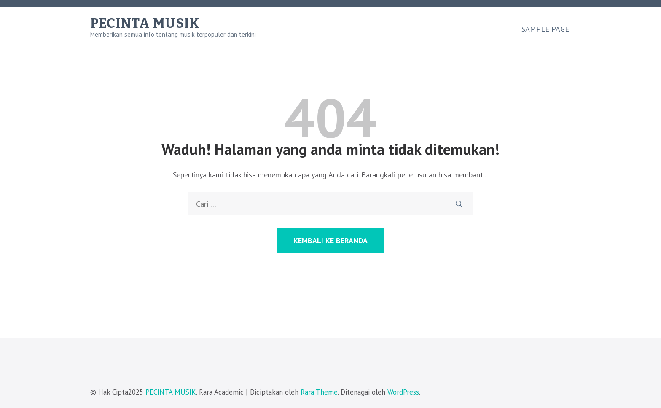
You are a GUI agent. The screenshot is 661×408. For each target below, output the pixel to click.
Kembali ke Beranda (330, 240)
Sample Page (545, 29)
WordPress (403, 392)
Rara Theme (319, 392)
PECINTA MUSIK (144, 23)
